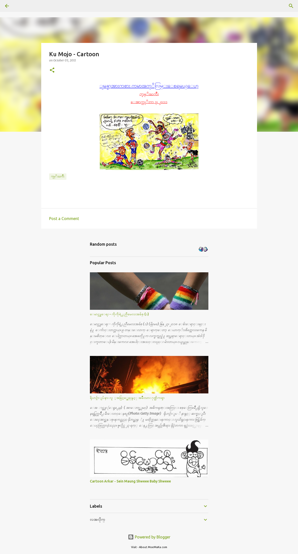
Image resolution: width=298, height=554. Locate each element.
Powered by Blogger (149, 537)
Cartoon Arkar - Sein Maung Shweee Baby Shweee (130, 481)
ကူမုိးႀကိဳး (57, 176)
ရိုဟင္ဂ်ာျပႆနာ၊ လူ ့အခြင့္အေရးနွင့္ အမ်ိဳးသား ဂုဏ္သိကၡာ (127, 398)
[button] (52, 70)
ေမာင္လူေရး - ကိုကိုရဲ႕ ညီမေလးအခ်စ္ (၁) (119, 314)
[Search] (21, 6)
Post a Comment (64, 218)
